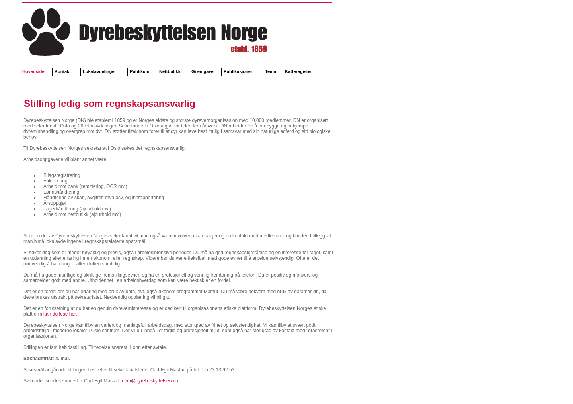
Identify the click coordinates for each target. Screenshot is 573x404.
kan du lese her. (59, 314)
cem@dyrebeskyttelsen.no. (150, 381)
